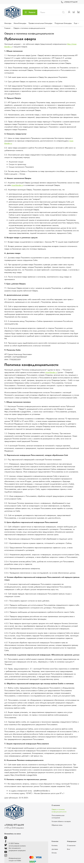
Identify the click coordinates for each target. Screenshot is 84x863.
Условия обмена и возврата (61, 821)
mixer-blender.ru (17, 185)
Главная (7, 28)
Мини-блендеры (20, 23)
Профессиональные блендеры (40, 23)
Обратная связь (57, 825)
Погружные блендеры (63, 23)
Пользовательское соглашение (58, 816)
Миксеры (7, 23)
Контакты (55, 845)
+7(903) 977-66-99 (69, 2)
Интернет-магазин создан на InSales (15, 859)
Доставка (55, 849)
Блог (68, 849)
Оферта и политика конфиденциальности (59, 810)
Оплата (54, 853)
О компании (71, 845)
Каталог (29, 12)
